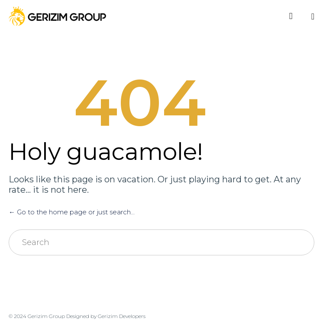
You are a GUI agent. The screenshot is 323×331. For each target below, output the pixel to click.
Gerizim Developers (121, 316)
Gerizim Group (46, 316)
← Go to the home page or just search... (72, 212)
